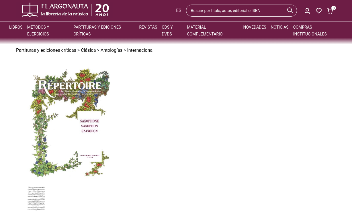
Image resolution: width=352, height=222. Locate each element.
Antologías (111, 50)
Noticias (280, 27)
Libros (16, 27)
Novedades (254, 27)
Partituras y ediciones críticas (46, 50)
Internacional (140, 50)
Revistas (148, 27)
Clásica (88, 50)
